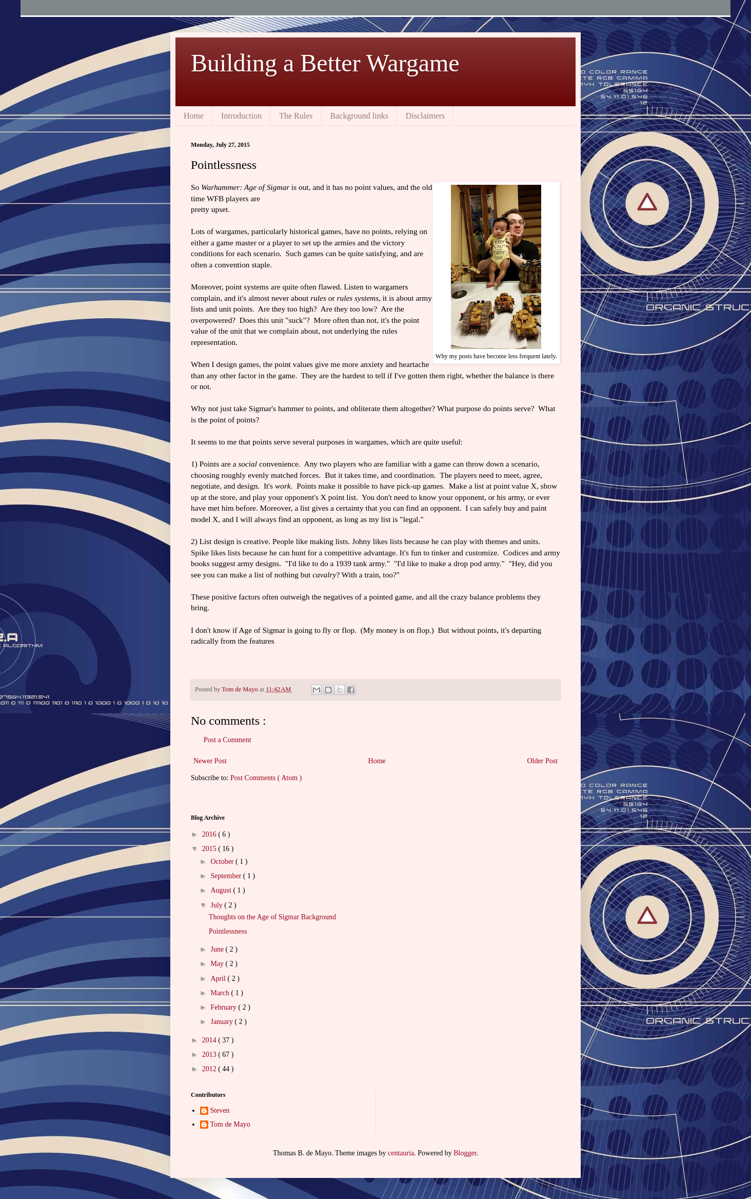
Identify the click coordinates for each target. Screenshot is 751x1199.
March (220, 993)
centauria (401, 1153)
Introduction (241, 115)
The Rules (295, 115)
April (218, 978)
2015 (210, 849)
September (226, 876)
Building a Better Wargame (325, 62)
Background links (359, 115)
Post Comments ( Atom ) (266, 778)
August (221, 890)
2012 (210, 1069)
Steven (220, 1110)
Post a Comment (227, 740)
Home (194, 115)
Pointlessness (228, 931)
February (224, 1007)
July (217, 905)
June (217, 949)
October (222, 861)
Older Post (542, 761)
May (217, 964)
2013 (210, 1054)
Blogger (464, 1153)
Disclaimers (425, 115)
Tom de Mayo (230, 1124)
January (222, 1022)
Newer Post (210, 761)
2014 (210, 1040)
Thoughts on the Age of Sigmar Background (272, 917)
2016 (210, 834)
